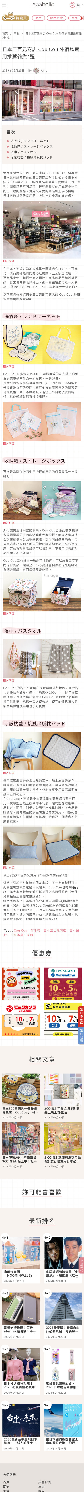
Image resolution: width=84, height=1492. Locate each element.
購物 (17, 33)
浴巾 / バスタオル (24, 152)
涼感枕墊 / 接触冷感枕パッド (32, 157)
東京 (38, 18)
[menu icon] (4, 5)
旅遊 (41, 1486)
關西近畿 (56, 18)
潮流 (6, 1486)
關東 (74, 18)
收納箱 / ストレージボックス (32, 146)
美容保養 (44, 1482)
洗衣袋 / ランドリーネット (30, 141)
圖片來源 (9, 261)
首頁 (5, 33)
